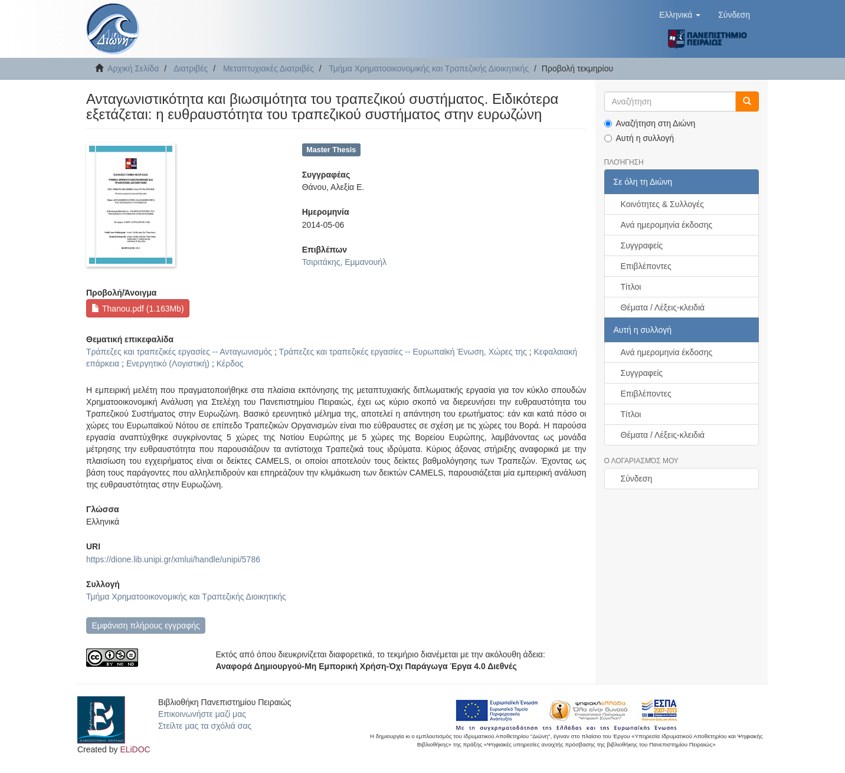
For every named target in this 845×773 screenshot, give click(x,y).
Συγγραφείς (642, 245)
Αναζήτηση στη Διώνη (650, 123)
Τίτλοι (631, 286)
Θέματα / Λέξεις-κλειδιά (663, 307)
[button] (679, 15)
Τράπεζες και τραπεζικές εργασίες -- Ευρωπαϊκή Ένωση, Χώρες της (402, 351)
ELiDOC (135, 749)
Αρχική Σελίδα (133, 68)
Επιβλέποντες (646, 266)
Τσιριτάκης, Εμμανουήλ (344, 262)
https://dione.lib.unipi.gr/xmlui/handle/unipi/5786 (173, 559)
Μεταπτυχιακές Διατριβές (268, 68)
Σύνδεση (637, 478)
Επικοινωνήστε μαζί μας (202, 714)
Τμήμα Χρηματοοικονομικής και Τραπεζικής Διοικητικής (429, 68)
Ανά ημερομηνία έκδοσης (667, 225)
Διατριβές (190, 68)
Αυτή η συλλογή (639, 138)
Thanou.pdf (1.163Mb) (137, 308)
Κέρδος (230, 363)
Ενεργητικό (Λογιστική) (167, 363)
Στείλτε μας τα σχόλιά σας (204, 726)
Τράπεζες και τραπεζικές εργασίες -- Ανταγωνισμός (179, 351)
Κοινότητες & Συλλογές (662, 204)
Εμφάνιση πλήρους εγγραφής (145, 625)
